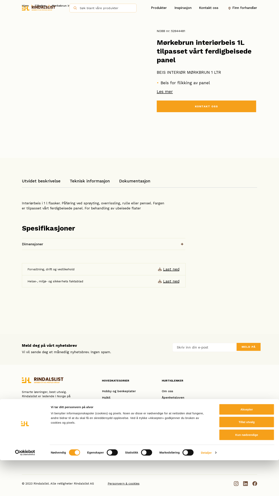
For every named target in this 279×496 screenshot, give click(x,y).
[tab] (41, 182)
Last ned (171, 269)
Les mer (165, 91)
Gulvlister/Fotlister (116, 417)
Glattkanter (110, 410)
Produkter (159, 8)
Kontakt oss (208, 8)
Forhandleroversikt (176, 429)
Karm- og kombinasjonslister (123, 404)
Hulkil (106, 397)
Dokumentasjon (134, 181)
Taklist (107, 423)
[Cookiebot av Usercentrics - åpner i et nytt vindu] (25, 488)
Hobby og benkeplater (119, 391)
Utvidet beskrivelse (41, 181)
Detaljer (206, 488)
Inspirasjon (183, 8)
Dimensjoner (32, 244)
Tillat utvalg (247, 458)
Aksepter (246, 445)
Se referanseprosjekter (179, 417)
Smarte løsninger (175, 410)
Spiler (106, 429)
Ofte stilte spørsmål (177, 423)
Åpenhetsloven (173, 397)
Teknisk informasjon (90, 181)
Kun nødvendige (246, 470)
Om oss (167, 391)
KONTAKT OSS (206, 106)
